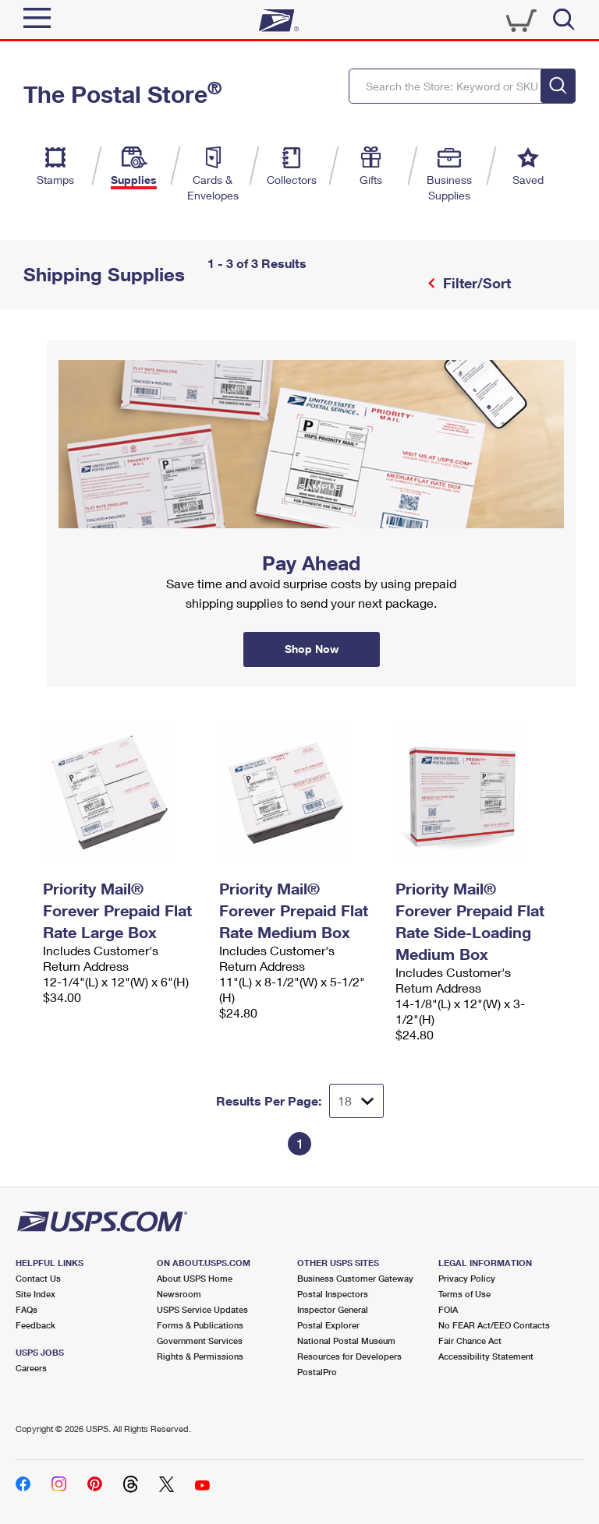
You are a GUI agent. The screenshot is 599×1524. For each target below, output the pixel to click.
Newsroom (179, 1294)
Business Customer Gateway (355, 1278)
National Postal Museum (346, 1340)
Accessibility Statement (485, 1356)
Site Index (35, 1294)
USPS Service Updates (202, 1309)
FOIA (448, 1309)
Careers (31, 1368)
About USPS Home (194, 1278)
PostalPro (317, 1372)
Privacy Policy (466, 1278)
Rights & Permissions (200, 1356)
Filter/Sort (475, 282)
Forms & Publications (200, 1325)
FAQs (26, 1309)
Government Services (200, 1340)
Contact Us (38, 1278)
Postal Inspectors (332, 1294)
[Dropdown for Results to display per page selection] (356, 1101)
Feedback (35, 1325)
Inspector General (332, 1309)
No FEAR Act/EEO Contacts (494, 1325)
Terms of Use (464, 1294)
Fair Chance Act (470, 1340)
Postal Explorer (328, 1325)
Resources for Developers (349, 1356)
